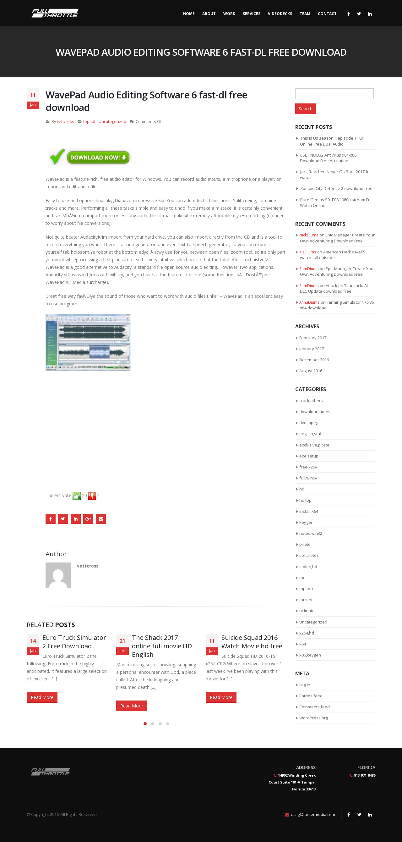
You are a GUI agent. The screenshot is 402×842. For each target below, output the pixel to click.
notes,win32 (310, 533)
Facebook (51, 519)
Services (251, 13)
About (209, 13)
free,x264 (308, 467)
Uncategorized (112, 121)
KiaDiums (307, 251)
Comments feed (314, 707)
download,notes (314, 411)
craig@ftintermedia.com (313, 814)
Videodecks (280, 13)
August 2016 (310, 371)
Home (189, 13)
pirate (305, 544)
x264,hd (306, 633)
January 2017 (311, 349)
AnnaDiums (309, 302)
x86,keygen (310, 655)
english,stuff (311, 433)
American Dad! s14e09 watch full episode (332, 254)
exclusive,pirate (314, 445)
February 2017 (312, 338)
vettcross (65, 121)
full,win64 (308, 478)
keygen (306, 522)
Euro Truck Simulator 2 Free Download (74, 641)
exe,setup (308, 456)
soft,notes (309, 555)
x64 (302, 644)
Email (101, 519)
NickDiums (308, 234)
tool (303, 577)
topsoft (90, 121)
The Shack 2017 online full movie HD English (162, 646)
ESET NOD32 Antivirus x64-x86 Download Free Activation (328, 157)
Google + (88, 519)
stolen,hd (308, 566)
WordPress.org (313, 718)
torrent (305, 599)
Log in (304, 685)
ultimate (307, 610)
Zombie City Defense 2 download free (336, 188)
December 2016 (314, 360)
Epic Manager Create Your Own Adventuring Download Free (337, 237)
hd (301, 489)
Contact (327, 13)
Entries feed (311, 696)
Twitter (63, 519)
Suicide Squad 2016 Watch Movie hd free (251, 641)
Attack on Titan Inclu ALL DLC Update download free (335, 288)
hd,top (305, 500)
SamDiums (309, 268)
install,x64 (308, 511)
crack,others (311, 400)
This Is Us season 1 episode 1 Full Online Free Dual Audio (332, 141)
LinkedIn (76, 519)
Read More (42, 697)
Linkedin (370, 814)
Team (305, 13)
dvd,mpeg (308, 422)
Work (229, 13)
